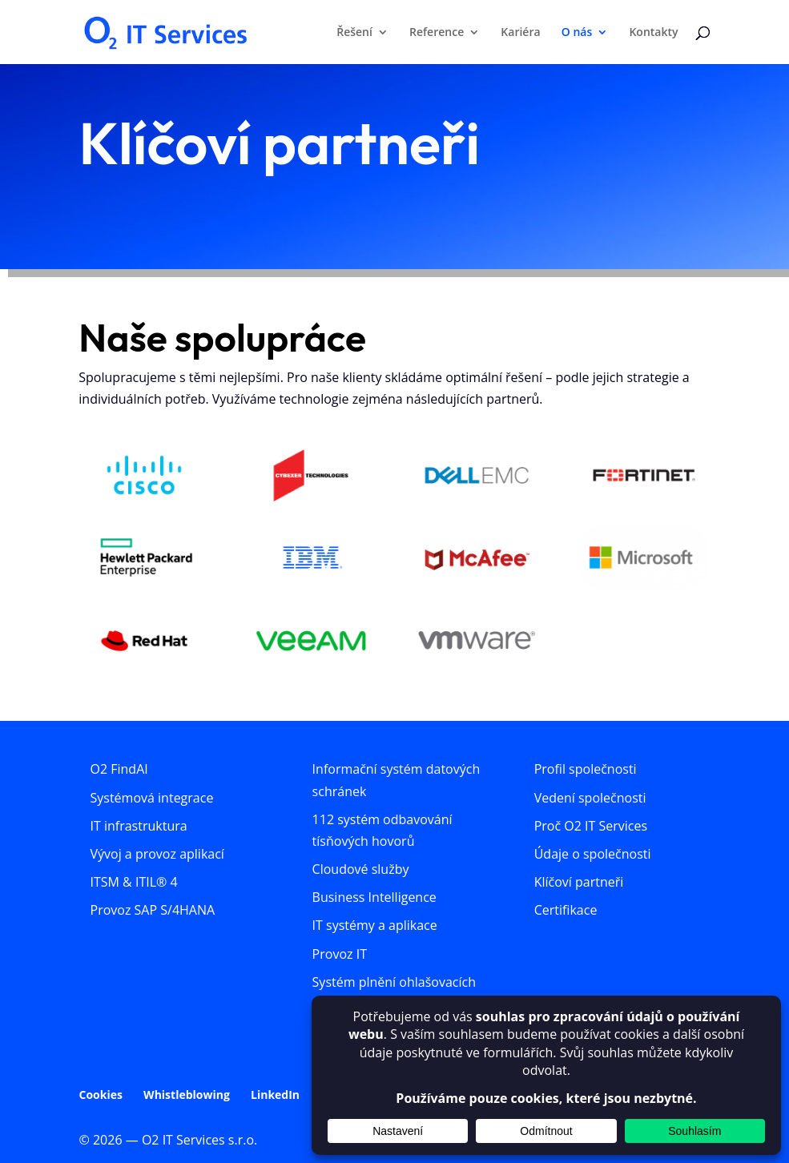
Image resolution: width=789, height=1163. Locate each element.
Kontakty (653, 32)
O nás (577, 32)
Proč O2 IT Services (590, 826)
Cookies (101, 1094)
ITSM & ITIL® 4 (134, 882)
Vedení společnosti (590, 798)
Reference (436, 32)
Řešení (354, 32)
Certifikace (566, 910)
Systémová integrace (152, 798)
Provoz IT (339, 954)
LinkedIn (275, 1094)
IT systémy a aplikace (374, 925)
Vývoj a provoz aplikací (157, 854)
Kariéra (520, 32)
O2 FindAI (119, 769)
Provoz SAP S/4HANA (153, 910)
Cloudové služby (360, 869)
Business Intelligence (374, 897)
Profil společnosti (585, 769)
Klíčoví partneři (579, 882)
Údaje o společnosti (592, 854)
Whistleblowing (186, 1094)
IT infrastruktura (139, 826)
